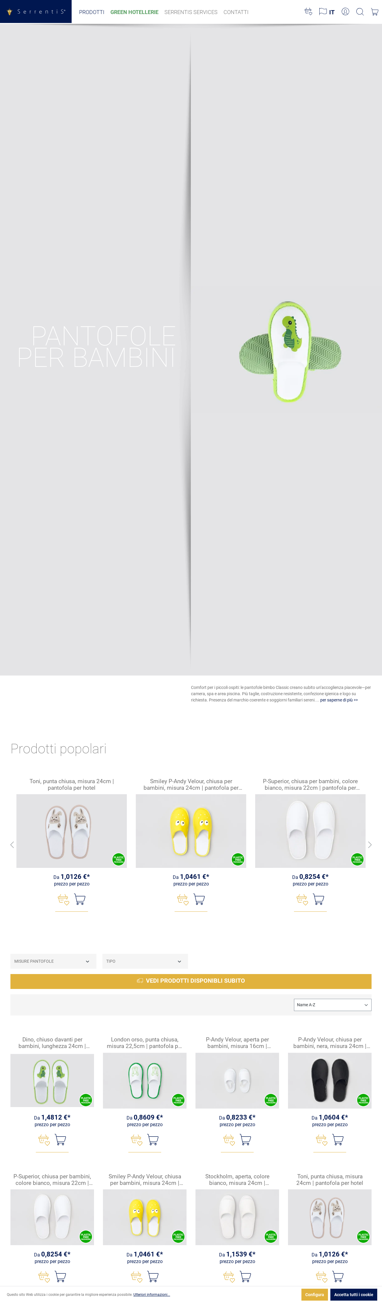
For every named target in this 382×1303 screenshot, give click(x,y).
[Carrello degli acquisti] (374, 12)
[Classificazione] (333, 1005)
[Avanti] (370, 845)
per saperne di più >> (339, 700)
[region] (191, 845)
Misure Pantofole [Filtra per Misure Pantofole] (52, 961)
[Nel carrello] (79, 899)
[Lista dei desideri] (308, 12)
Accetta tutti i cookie (353, 1294)
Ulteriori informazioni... (151, 1295)
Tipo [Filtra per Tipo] (144, 961)
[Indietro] (11, 845)
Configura (314, 1294)
